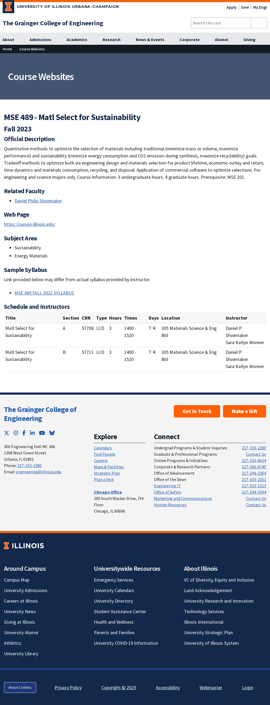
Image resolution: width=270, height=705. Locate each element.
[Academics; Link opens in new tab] (80, 40)
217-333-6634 (254, 460)
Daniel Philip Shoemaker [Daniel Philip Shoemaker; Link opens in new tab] (38, 201)
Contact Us (256, 454)
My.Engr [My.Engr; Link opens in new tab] (260, 7)
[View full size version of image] (263, 59)
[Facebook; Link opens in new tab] (24, 433)
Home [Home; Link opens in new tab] (7, 49)
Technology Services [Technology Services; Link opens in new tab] (204, 611)
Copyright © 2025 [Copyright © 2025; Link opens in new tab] (119, 687)
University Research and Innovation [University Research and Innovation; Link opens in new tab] (219, 601)
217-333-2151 (254, 479)
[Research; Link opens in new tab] (114, 40)
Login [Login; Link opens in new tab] (247, 687)
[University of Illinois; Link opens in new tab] (24, 545)
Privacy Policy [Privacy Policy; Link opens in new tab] (68, 687)
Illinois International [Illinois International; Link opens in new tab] (203, 622)
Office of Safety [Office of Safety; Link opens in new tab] (167, 492)
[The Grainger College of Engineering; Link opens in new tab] (53, 23)
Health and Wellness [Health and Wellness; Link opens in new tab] (114, 622)
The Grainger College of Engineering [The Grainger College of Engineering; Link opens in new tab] (40, 414)
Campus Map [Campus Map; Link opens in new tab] (16, 580)
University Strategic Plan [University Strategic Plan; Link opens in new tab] (208, 632)
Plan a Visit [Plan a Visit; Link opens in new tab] (104, 479)
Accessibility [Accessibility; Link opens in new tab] (168, 687)
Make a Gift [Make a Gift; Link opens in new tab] (244, 411)
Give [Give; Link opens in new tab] (245, 7)
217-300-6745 (254, 466)
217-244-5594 (254, 492)
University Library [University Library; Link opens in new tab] (21, 654)
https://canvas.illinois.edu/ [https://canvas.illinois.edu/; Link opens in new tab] (29, 224)
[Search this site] (220, 23)
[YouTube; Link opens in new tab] (42, 433)
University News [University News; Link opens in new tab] (20, 611)
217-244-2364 (254, 473)
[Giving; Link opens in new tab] (252, 40)
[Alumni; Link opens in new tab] (224, 40)
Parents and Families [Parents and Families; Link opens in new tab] (114, 632)
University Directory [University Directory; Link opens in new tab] (113, 601)
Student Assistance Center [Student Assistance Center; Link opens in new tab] (120, 611)
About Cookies (20, 687)
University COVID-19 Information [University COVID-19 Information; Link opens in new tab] (126, 643)
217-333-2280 (29, 465)
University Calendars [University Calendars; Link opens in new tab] (114, 590)
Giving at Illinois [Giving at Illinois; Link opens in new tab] (19, 622)
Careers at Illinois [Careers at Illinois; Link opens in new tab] (21, 601)
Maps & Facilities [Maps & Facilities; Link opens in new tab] (109, 466)
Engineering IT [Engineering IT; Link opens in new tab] (167, 485)
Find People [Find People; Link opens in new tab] (104, 454)
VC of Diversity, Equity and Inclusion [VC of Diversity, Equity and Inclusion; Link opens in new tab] (219, 580)
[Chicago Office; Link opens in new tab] (108, 492)
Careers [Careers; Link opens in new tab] (101, 460)
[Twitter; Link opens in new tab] (6, 433)
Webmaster (211, 687)
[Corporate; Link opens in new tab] (192, 40)
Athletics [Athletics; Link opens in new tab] (12, 643)
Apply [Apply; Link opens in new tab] (231, 7)
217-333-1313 (254, 485)
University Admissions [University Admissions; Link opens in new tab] (25, 590)
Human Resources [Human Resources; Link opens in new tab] (170, 504)
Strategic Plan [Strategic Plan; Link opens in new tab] (107, 473)
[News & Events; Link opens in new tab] (153, 40)
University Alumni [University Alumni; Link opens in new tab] (21, 632)
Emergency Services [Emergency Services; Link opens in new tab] (113, 580)
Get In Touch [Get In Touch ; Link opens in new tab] (196, 411)
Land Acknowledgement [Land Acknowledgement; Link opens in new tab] (208, 590)
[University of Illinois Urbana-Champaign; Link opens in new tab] (61, 7)
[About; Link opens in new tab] (11, 40)
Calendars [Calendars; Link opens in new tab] (103, 447)
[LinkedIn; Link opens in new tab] (32, 433)
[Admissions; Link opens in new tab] (43, 40)
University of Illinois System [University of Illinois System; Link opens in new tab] (211, 643)
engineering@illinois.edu (38, 471)
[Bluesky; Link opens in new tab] (52, 433)
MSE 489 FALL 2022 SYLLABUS (44, 293)
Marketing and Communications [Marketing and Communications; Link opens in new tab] (183, 498)
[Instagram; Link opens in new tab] (15, 433)
